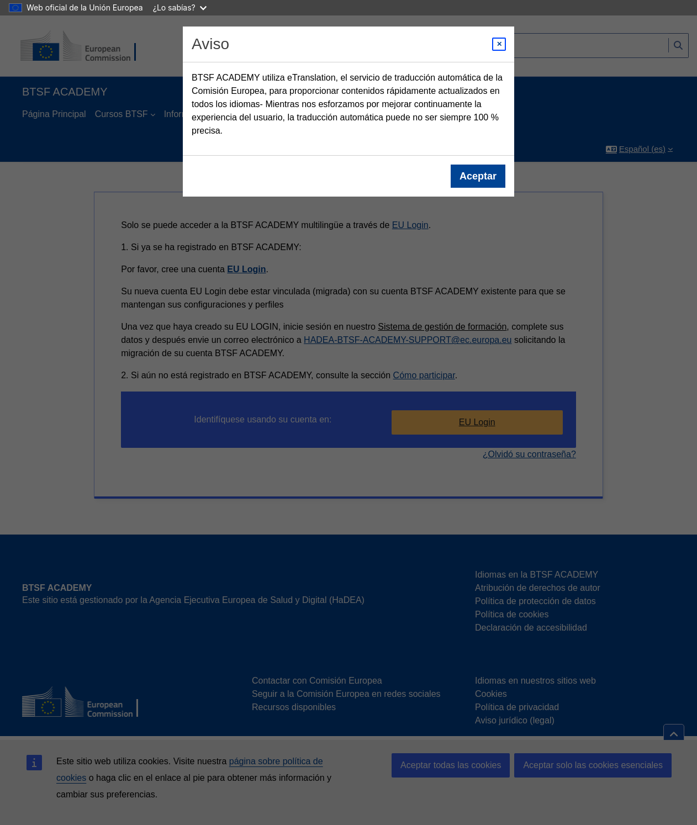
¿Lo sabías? (180, 7)
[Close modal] (499, 44)
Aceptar (478, 176)
